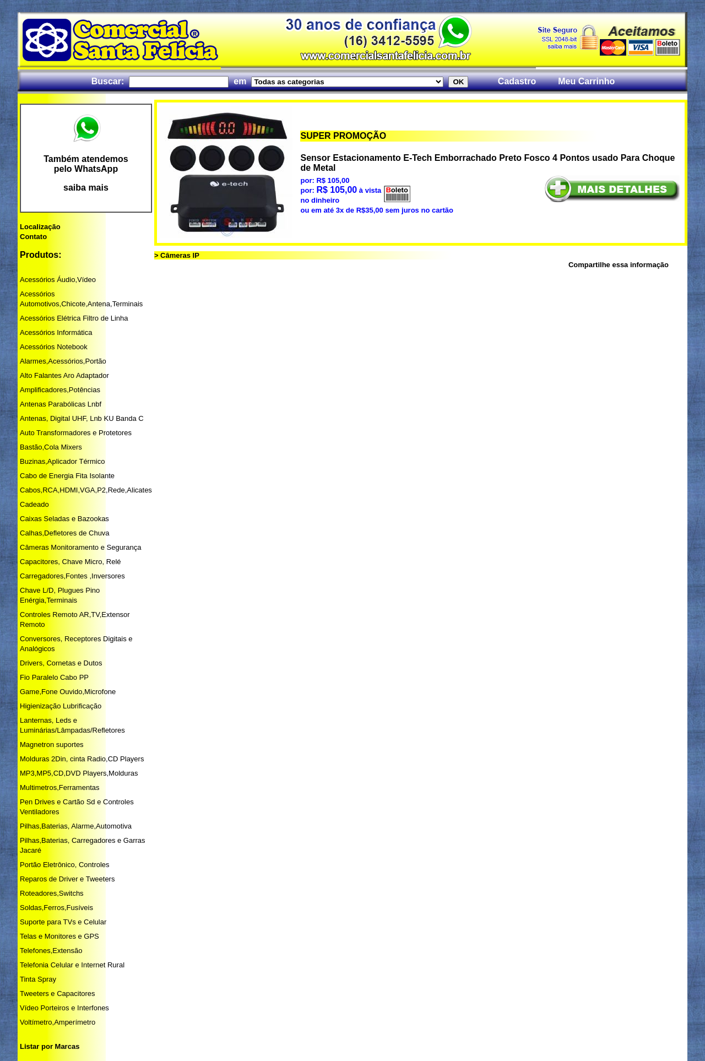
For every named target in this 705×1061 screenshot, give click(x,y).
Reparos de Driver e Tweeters (67, 879)
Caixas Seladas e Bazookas (64, 519)
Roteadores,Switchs (52, 893)
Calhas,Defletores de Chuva (65, 533)
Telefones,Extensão (51, 950)
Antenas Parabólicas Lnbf (60, 404)
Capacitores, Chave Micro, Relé (70, 561)
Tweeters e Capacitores (57, 993)
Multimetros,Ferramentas (59, 787)
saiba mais (86, 187)
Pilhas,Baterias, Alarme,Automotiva (76, 826)
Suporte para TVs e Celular (63, 922)
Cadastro (517, 81)
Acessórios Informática (56, 332)
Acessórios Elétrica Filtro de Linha (74, 318)
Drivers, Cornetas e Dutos (61, 663)
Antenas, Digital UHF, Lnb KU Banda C (82, 418)
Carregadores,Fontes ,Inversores (72, 576)
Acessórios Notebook (54, 347)
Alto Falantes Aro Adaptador (64, 375)
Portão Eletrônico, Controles (65, 864)
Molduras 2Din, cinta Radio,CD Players (82, 759)
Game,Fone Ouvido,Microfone (68, 692)
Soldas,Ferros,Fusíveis (56, 907)
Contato (33, 236)
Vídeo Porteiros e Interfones (64, 1008)
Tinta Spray (38, 979)
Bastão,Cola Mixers (51, 447)
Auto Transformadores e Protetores (76, 433)
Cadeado (34, 504)
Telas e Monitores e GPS (59, 936)
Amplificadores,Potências (60, 390)
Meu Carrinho (586, 81)
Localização (40, 227)
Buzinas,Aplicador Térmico (62, 461)
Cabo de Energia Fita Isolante (67, 476)
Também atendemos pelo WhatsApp (86, 164)
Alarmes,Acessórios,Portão (63, 361)
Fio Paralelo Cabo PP (54, 677)
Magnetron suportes (52, 744)
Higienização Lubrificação (60, 706)
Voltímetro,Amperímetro (57, 1022)
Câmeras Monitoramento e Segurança (80, 547)
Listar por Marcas (49, 1046)
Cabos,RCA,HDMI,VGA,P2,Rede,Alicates (86, 490)
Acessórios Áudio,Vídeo (58, 279)
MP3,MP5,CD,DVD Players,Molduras (79, 773)
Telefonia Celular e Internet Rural (72, 965)
